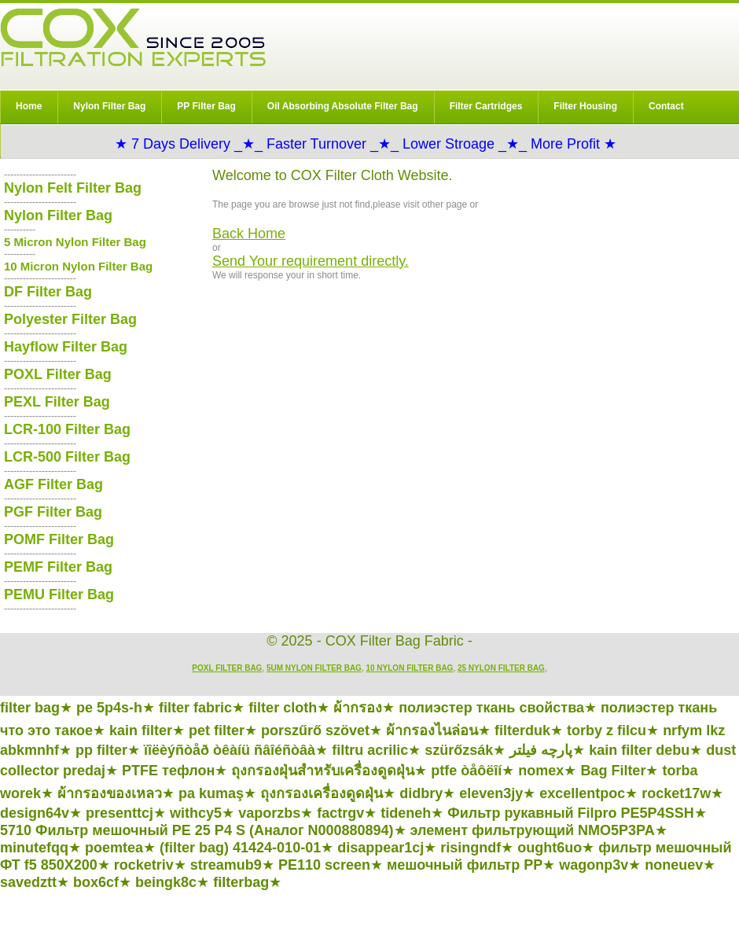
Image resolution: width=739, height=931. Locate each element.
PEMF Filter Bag (58, 567)
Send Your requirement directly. (310, 261)
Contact (666, 106)
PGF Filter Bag (53, 512)
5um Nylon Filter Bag (314, 668)
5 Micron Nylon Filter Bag (75, 241)
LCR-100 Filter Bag (67, 429)
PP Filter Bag (206, 106)
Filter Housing (585, 106)
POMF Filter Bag (59, 539)
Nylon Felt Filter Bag (73, 188)
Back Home (248, 233)
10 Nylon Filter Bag (409, 668)
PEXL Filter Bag (57, 402)
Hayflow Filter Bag (65, 347)
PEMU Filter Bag (59, 594)
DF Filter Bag (48, 292)
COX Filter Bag (133, 37)
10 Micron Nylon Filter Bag (78, 266)
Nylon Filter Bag (109, 106)
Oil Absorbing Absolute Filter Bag (342, 106)
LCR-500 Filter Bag (67, 457)
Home (29, 106)
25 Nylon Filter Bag (501, 668)
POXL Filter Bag (58, 374)
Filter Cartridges (486, 106)
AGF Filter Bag (53, 484)
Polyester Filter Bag (70, 319)
